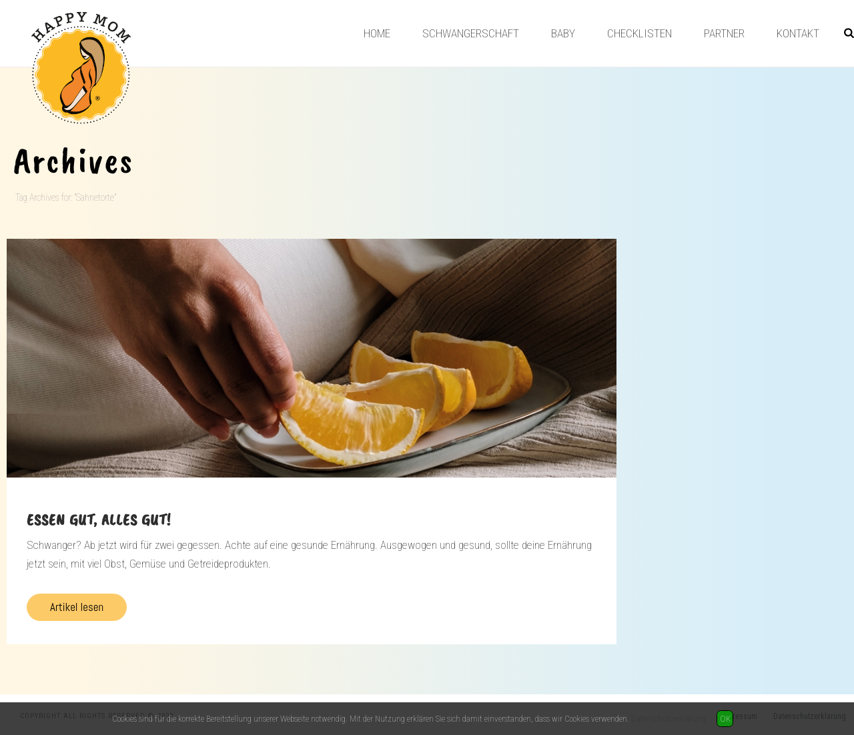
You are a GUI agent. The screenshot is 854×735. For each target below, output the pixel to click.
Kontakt (798, 33)
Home (377, 33)
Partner (724, 33)
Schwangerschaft (470, 33)
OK (725, 719)
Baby (563, 33)
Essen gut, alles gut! (99, 520)
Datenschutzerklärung (668, 719)
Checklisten (639, 33)
